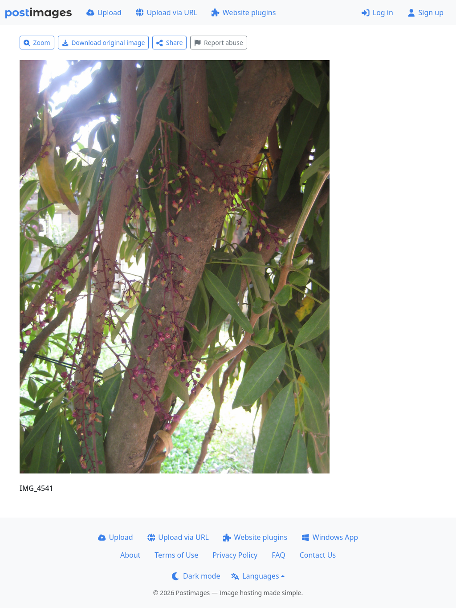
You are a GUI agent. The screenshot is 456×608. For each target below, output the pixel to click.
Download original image (103, 42)
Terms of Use (176, 555)
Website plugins (244, 12)
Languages (255, 576)
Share (169, 42)
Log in (377, 12)
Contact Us (318, 555)
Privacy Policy (234, 555)
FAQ (278, 555)
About (130, 555)
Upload (104, 12)
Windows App (329, 537)
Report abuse (218, 42)
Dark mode (196, 576)
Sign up (425, 12)
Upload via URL (166, 12)
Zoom (37, 42)
